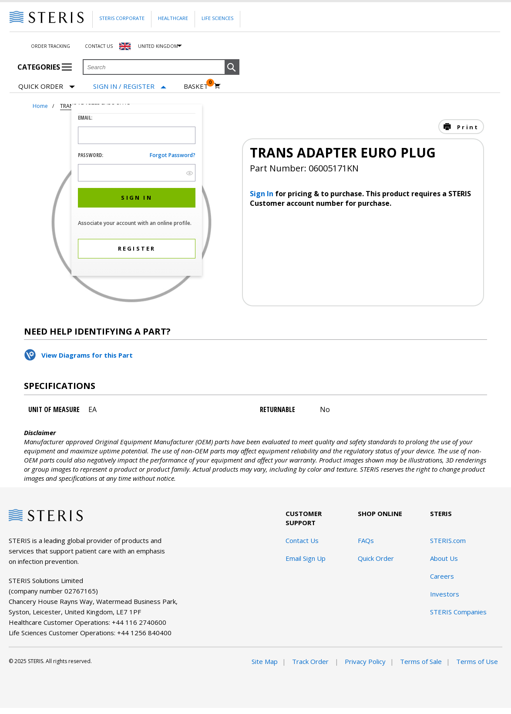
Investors (444, 594)
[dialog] (136, 191)
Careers (442, 576)
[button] (232, 67)
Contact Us (99, 46)
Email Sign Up (306, 558)
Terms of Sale (421, 661)
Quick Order (46, 87)
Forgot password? (172, 155)
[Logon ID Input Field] (136, 135)
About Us (444, 558)
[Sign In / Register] (129, 86)
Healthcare (173, 18)
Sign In (262, 193)
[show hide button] (189, 173)
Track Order (311, 661)
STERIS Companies (458, 611)
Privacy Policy (365, 661)
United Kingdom (158, 46)
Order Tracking (50, 46)
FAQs (366, 540)
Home (40, 106)
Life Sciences (217, 18)
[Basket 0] (202, 86)
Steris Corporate (122, 18)
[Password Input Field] (136, 172)
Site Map (265, 661)
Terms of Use (477, 661)
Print (466, 127)
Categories (44, 67)
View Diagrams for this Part (87, 355)
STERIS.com (448, 540)
